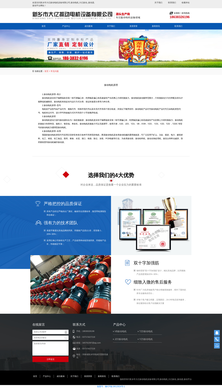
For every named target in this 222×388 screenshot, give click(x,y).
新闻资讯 (156, 26)
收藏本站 (186, 2)
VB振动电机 (121, 331)
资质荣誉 (133, 26)
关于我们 (158, 2)
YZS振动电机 (146, 339)
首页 (44, 26)
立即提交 (51, 359)
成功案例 (88, 26)
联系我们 (172, 2)
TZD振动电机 (146, 331)
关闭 (146, 29)
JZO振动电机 (121, 339)
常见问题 (55, 71)
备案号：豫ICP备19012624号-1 (111, 386)
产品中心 (66, 26)
